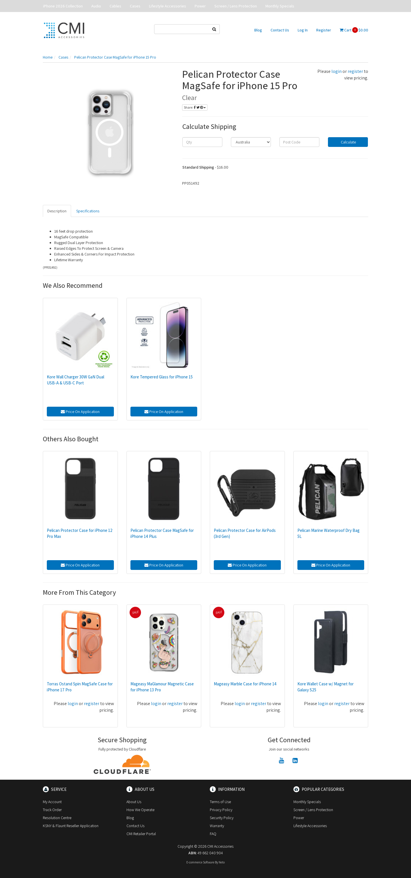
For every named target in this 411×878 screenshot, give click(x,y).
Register (323, 30)
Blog (258, 30)
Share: (195, 107)
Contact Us (280, 30)
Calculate (348, 142)
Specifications (87, 210)
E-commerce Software (200, 862)
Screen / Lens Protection (235, 6)
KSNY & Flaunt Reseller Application (70, 825)
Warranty (217, 825)
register (355, 71)
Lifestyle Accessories (167, 6)
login (336, 71)
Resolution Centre (57, 817)
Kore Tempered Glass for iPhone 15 (161, 377)
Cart (354, 30)
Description (57, 210)
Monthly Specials (279, 6)
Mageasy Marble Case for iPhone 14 (245, 684)
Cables (115, 6)
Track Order (52, 809)
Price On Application (80, 411)
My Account (52, 801)
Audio (96, 6)
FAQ (213, 833)
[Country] (251, 142)
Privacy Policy (221, 809)
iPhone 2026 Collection (63, 6)
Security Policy (221, 817)
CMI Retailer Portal (141, 833)
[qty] (202, 142)
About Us (133, 801)
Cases (135, 6)
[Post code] (299, 142)
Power (200, 6)
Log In (303, 30)
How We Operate (140, 809)
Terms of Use (220, 801)
